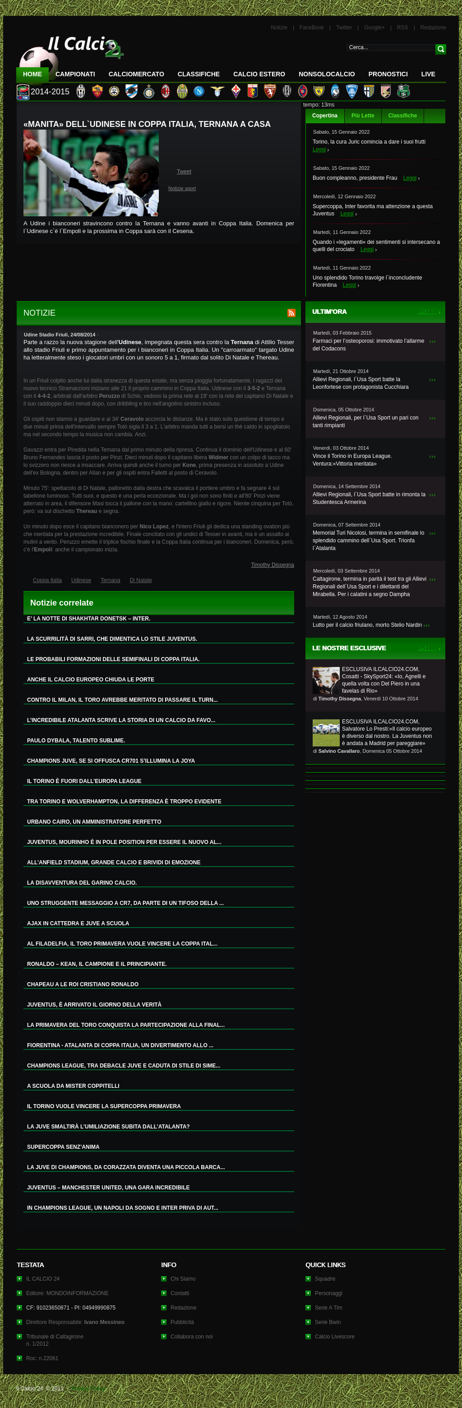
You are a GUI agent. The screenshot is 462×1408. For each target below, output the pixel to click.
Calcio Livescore (335, 1336)
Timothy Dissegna (272, 565)
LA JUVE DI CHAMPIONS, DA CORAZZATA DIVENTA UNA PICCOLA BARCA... (126, 1167)
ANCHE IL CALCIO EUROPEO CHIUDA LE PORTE (90, 679)
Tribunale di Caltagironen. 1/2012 (54, 1340)
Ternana (110, 580)
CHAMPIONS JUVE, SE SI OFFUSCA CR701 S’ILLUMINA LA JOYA (111, 761)
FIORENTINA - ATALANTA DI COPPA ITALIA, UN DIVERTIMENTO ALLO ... (120, 1045)
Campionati (75, 74)
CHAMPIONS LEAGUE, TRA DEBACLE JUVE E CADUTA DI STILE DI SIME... (123, 1066)
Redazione (433, 27)
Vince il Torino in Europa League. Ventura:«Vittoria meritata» (352, 460)
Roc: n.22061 (42, 1358)
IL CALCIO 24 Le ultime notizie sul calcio (70, 57)
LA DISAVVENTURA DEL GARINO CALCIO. (82, 883)
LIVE (428, 74)
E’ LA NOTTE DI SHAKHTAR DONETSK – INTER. (88, 618)
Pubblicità (182, 1322)
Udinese (81, 580)
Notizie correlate (61, 602)
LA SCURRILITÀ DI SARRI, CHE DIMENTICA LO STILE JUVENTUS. (112, 639)
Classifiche (402, 115)
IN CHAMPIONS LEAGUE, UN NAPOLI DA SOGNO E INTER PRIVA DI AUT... (122, 1208)
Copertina (324, 115)
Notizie (279, 27)
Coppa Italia (47, 580)
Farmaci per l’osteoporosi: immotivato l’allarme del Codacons (368, 345)
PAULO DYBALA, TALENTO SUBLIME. (76, 740)
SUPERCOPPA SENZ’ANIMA (63, 1147)
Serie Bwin (328, 1322)
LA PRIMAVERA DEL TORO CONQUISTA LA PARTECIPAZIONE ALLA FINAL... (126, 1025)
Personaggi (328, 1293)
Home (32, 74)
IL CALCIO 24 (43, 1279)
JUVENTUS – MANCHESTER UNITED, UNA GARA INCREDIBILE (108, 1187)
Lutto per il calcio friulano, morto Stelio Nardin (367, 625)
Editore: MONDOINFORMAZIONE (67, 1293)
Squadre (325, 1279)
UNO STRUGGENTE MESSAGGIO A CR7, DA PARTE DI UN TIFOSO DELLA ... (125, 903)
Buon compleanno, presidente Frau (355, 178)
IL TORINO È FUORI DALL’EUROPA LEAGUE (84, 781)
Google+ (374, 27)
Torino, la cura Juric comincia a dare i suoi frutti (369, 142)
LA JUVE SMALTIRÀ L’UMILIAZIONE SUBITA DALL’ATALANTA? (108, 1127)
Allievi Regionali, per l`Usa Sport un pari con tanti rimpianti (366, 422)
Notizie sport (182, 188)
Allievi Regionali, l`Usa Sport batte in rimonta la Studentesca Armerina (369, 498)
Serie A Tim (328, 1308)
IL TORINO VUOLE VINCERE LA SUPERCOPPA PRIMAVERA (104, 1106)
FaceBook (312, 27)
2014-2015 (50, 91)
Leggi (319, 149)
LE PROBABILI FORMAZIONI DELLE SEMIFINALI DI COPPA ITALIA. (113, 659)
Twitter (344, 27)
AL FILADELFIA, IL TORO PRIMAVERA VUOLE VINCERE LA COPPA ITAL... (122, 944)
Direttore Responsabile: (75, 1322)
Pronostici (388, 74)
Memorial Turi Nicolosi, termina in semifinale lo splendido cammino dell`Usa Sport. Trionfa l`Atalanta (368, 540)
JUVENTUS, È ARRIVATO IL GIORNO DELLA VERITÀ (94, 1005)
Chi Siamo (183, 1279)
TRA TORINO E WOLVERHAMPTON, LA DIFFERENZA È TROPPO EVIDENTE (124, 801)
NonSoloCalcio (327, 74)
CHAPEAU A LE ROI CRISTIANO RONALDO (83, 984)
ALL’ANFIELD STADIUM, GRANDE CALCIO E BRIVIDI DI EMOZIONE (113, 862)
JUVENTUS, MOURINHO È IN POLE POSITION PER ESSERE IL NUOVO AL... (124, 842)
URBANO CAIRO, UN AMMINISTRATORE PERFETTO (94, 822)
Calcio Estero (259, 74)
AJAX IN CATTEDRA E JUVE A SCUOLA (78, 923)
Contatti (180, 1293)
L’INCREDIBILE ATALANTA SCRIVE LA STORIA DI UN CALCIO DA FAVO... (121, 720)
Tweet (184, 171)
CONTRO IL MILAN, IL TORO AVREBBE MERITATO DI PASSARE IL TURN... (122, 700)
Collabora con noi (192, 1336)
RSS (402, 27)
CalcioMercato (136, 74)
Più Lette (362, 115)
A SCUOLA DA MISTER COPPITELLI (73, 1086)
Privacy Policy (88, 1388)
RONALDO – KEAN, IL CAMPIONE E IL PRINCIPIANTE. (97, 964)
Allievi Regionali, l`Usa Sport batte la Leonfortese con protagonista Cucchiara (361, 383)
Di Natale (140, 580)
